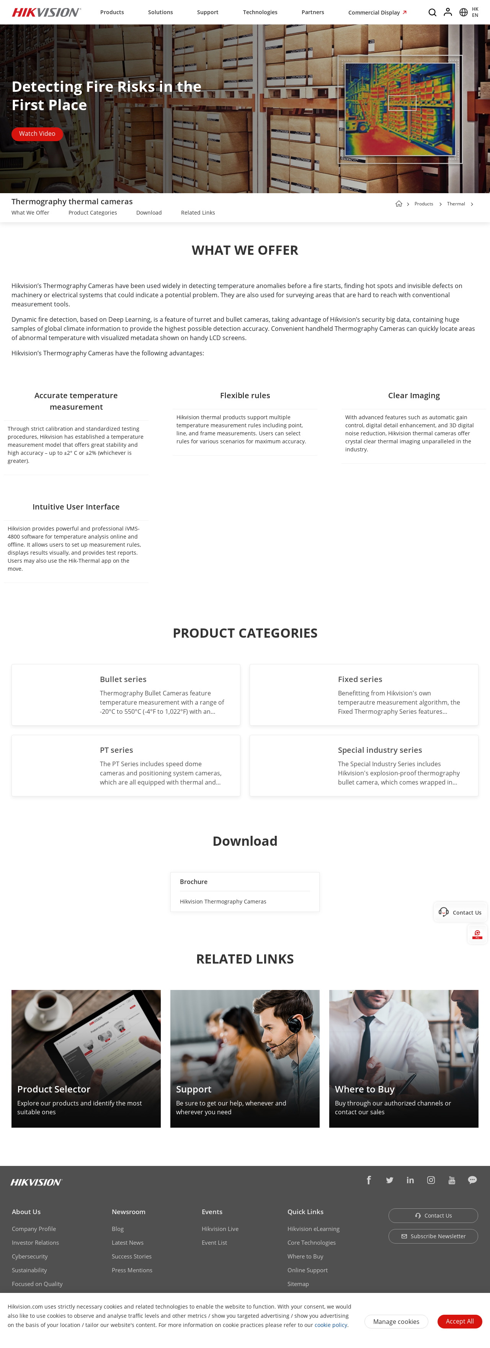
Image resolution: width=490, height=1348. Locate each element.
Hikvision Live (220, 1228)
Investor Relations (35, 1242)
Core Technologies (311, 1242)
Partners (313, 12)
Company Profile (34, 1228)
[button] (441, 204)
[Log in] (448, 12)
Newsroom (128, 1211)
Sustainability (29, 1270)
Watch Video (37, 133)
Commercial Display (375, 12)
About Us (26, 1211)
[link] (30, 213)
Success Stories (132, 1256)
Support (208, 12)
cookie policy (331, 1324)
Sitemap (298, 1284)
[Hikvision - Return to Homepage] (46, 12)
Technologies (260, 12)
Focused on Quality (37, 1284)
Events (212, 1211)
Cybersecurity (30, 1256)
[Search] (433, 12)
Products (112, 12)
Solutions (160, 12)
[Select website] (468, 12)
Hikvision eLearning (313, 1228)
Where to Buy (305, 1256)
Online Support (307, 1270)
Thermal (456, 203)
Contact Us (433, 1215)
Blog (118, 1228)
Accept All (460, 1321)
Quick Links (305, 1211)
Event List (214, 1242)
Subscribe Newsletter (433, 1236)
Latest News (128, 1242)
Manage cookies (396, 1321)
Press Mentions (132, 1270)
